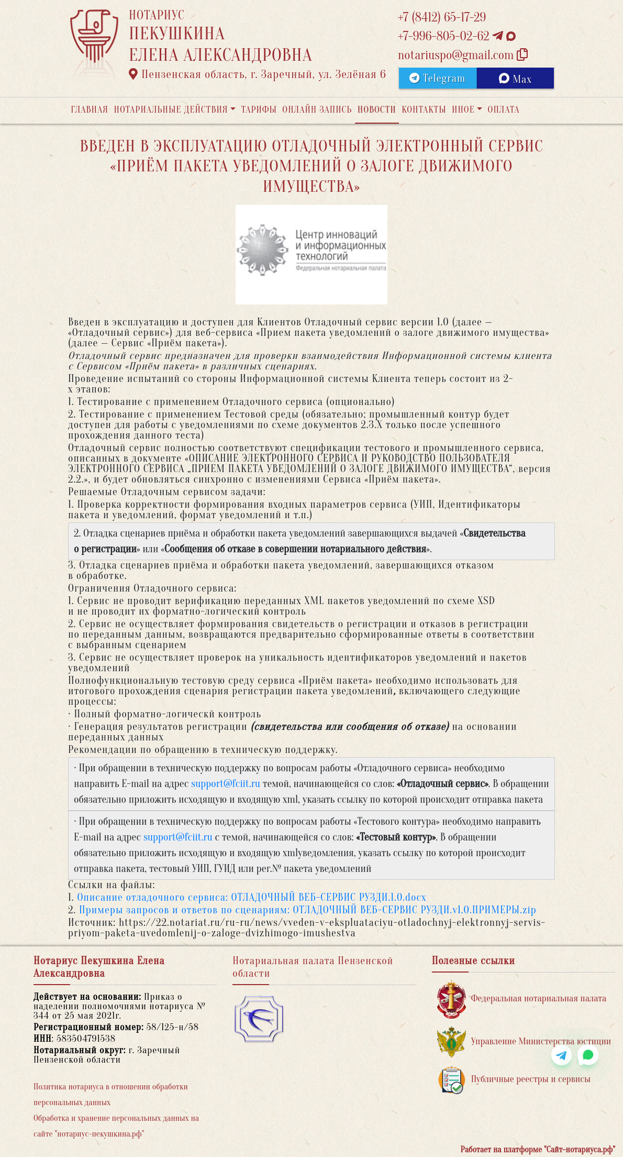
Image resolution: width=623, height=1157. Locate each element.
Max (515, 79)
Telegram (437, 78)
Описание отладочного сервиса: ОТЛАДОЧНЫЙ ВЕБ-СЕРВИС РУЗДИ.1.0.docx (251, 897)
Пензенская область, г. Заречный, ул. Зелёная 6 (257, 74)
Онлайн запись (317, 109)
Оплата (504, 109)
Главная (89, 109)
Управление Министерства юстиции (524, 1042)
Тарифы (259, 109)
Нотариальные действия (171, 109)
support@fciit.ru (225, 784)
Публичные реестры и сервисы (514, 1079)
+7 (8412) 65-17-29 (442, 17)
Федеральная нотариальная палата (522, 999)
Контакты (424, 109)
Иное (463, 109)
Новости (377, 109)
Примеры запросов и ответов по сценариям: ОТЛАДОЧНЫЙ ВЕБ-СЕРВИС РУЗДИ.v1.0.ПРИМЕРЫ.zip (308, 910)
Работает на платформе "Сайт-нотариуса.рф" (538, 1149)
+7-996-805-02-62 (457, 36)
